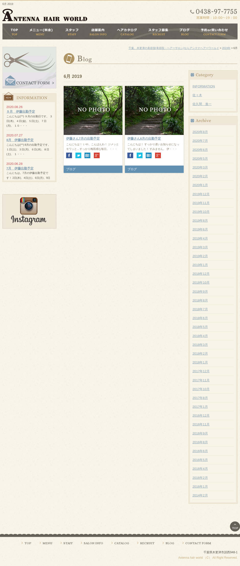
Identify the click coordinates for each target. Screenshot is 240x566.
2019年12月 (201, 194)
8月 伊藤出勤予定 (20, 140)
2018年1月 (200, 362)
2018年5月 (200, 327)
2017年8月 (200, 398)
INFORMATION (203, 86)
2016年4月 (200, 468)
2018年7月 (200, 309)
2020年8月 (200, 132)
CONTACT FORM (198, 543)
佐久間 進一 (202, 104)
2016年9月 (200, 433)
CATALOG (121, 543)
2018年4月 (200, 336)
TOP (27, 543)
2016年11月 (201, 424)
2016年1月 (200, 486)
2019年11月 (201, 203)
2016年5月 (200, 460)
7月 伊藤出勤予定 (20, 168)
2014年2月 (200, 495)
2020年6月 (200, 150)
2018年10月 (201, 282)
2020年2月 (200, 176)
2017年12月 (201, 371)
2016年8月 (200, 442)
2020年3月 (200, 167)
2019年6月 (200, 229)
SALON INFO (93, 543)
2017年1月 (200, 407)
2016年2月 (200, 478)
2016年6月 (200, 451)
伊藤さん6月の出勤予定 (144, 138)
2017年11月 (201, 380)
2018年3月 (200, 345)
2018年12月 (201, 274)
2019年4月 (200, 238)
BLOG (170, 543)
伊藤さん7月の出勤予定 (83, 138)
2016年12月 (201, 415)
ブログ (71, 169)
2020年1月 (200, 185)
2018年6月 (200, 318)
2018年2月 (200, 353)
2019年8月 (200, 220)
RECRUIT (147, 543)
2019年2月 (200, 256)
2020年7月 (200, 141)
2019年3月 (200, 247)
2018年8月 (200, 300)
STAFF (68, 543)
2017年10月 (201, 389)
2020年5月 (200, 158)
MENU (47, 543)
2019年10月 (201, 212)
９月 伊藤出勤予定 (20, 111)
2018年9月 (200, 291)
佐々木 (197, 95)
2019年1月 (200, 265)
